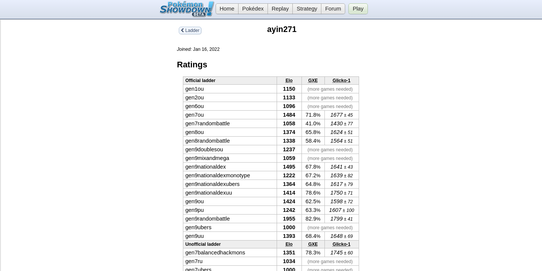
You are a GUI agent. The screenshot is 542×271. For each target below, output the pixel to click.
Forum (333, 9)
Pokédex (253, 9)
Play (358, 9)
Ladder (190, 30)
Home (225, 8)
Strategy (307, 9)
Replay (280, 9)
